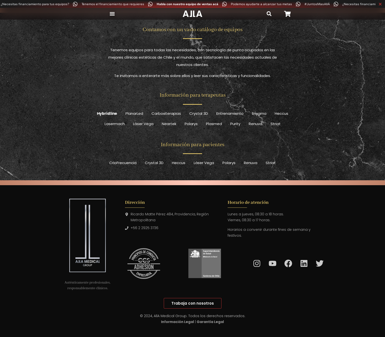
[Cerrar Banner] (380, 4)
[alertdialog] (192, 4)
